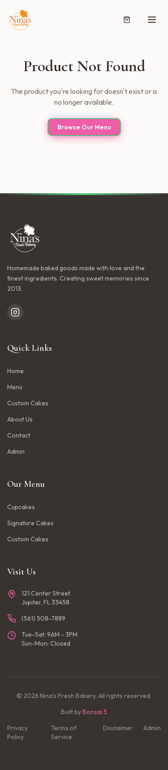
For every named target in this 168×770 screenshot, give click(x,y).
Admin (16, 451)
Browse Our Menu (84, 127)
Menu (14, 387)
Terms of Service (64, 732)
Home (15, 371)
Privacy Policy (17, 732)
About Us (20, 419)
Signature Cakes (30, 523)
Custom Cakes (27, 403)
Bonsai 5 (94, 712)
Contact (18, 435)
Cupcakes (21, 507)
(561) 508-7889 (43, 618)
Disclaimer (118, 728)
